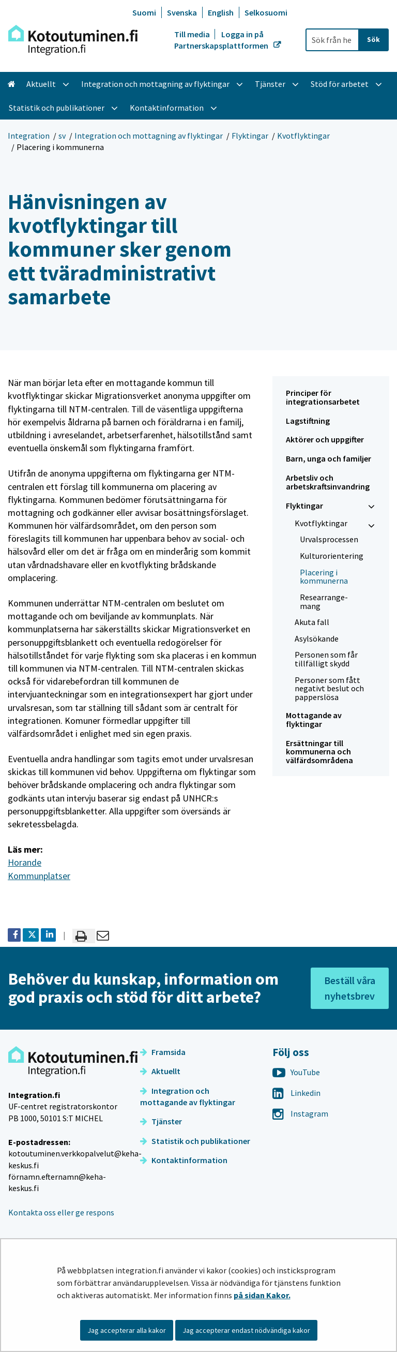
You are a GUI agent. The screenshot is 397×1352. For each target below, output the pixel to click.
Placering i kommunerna (324, 576)
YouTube (296, 1072)
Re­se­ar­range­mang (324, 601)
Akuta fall (312, 622)
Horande (24, 862)
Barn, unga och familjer (328, 458)
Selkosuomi (266, 12)
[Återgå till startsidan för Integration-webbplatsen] (73, 40)
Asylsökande (317, 638)
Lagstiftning (308, 420)
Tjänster (161, 1121)
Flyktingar (250, 135)
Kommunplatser (39, 876)
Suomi (144, 12)
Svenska (182, 12)
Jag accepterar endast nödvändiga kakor (246, 1330)
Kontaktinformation (183, 1160)
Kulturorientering (331, 556)
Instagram (300, 1113)
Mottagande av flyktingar (314, 719)
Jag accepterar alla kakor (126, 1330)
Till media (192, 34)
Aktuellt (160, 1071)
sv (62, 135)
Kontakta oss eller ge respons (61, 1212)
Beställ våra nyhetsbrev (349, 988)
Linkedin (296, 1093)
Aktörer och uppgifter (325, 439)
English (221, 12)
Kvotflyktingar (303, 135)
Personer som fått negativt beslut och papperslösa (329, 688)
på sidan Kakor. (262, 1295)
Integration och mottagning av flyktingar (148, 135)
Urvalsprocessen (329, 539)
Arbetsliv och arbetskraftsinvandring (328, 482)
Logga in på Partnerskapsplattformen (222, 40)
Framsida (163, 1052)
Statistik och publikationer (195, 1141)
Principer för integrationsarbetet (323, 397)
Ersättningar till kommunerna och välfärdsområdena (319, 751)
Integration (29, 135)
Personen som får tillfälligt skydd (326, 658)
